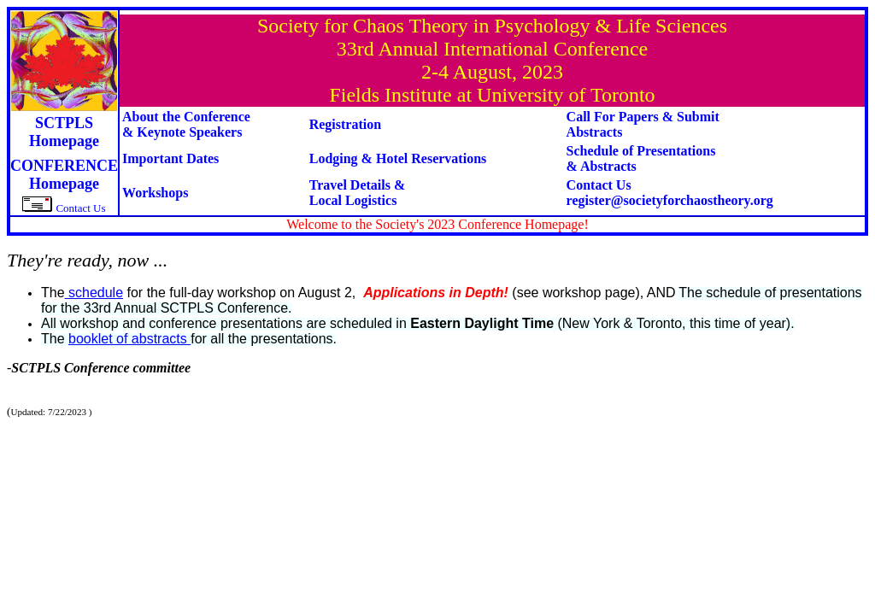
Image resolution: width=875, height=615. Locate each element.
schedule (94, 292)
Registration (345, 124)
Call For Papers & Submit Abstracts (643, 124)
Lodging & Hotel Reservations (398, 158)
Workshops (155, 192)
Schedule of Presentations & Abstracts (641, 158)
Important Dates (170, 158)
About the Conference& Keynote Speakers (186, 124)
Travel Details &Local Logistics (357, 193)
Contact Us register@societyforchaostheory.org (670, 193)
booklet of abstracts (129, 338)
